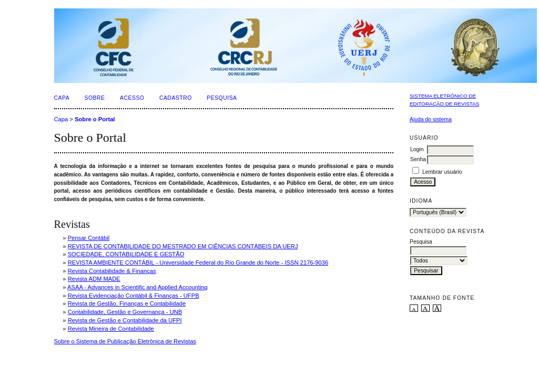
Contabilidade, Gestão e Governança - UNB (125, 312)
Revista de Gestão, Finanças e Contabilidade (127, 303)
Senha (418, 159)
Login (416, 149)
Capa (62, 98)
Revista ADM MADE (94, 279)
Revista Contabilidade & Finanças (112, 271)
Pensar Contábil (89, 238)
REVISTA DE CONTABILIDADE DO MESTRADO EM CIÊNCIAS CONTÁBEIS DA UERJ (183, 246)
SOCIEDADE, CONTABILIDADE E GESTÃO (126, 254)
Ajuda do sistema (431, 119)
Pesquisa (222, 98)
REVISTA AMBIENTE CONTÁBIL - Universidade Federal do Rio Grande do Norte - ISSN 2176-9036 (198, 262)
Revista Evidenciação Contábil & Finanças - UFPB (133, 295)
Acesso (132, 98)
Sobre (95, 98)
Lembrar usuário (442, 172)
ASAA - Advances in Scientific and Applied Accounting (137, 287)
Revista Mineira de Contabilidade (111, 329)
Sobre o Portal (95, 119)
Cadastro (175, 98)
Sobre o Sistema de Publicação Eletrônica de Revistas (125, 341)
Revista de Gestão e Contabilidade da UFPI (125, 320)
